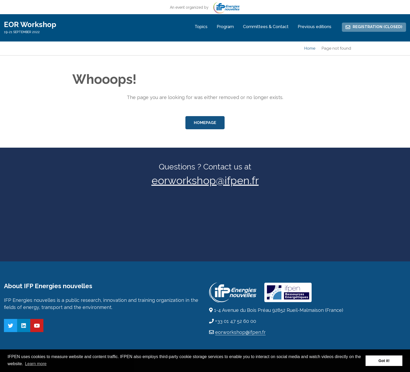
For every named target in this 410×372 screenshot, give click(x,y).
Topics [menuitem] (201, 26)
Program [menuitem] (225, 26)
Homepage (205, 122)
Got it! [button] (383, 361)
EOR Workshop (30, 24)
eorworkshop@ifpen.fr (205, 180)
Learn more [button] (36, 363)
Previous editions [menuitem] (314, 26)
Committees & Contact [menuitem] (265, 26)
